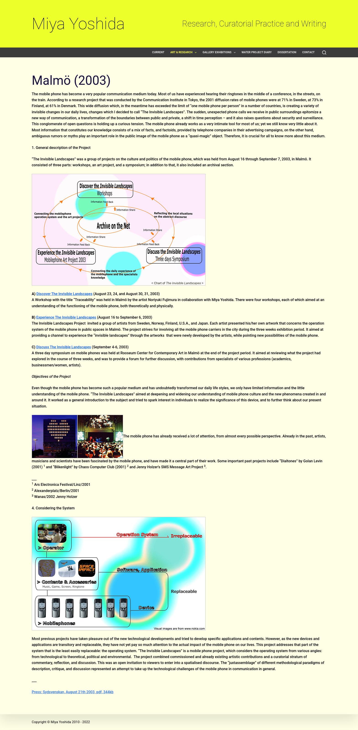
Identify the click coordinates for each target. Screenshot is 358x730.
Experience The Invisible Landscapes (66, 317)
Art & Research (184, 52)
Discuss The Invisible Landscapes (64, 347)
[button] (195, 52)
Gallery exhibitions (220, 52)
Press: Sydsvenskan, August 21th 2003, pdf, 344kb (73, 692)
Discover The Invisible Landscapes (64, 294)
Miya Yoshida (78, 23)
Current (158, 52)
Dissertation (287, 52)
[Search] (324, 52)
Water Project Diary (257, 52)
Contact (308, 52)
